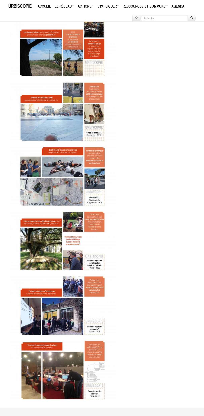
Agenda (178, 6)
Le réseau (64, 6)
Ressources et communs (145, 6)
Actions (85, 6)
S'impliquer (108, 6)
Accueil (44, 6)
